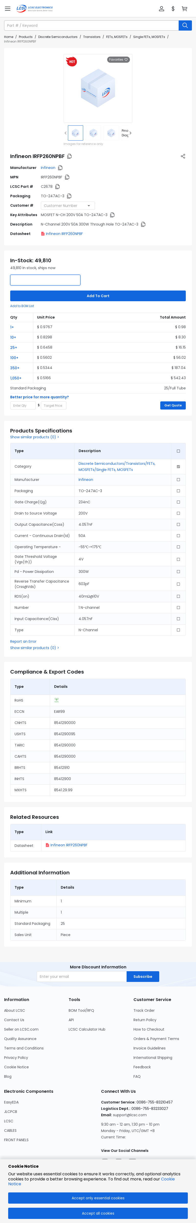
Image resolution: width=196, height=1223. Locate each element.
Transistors (92, 37)
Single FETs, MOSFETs (149, 37)
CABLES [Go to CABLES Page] (10, 1130)
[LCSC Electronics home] (34, 8)
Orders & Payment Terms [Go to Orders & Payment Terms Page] (156, 1038)
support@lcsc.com (130, 1114)
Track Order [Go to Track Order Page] (144, 1010)
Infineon (48, 167)
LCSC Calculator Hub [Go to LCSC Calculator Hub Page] (87, 1029)
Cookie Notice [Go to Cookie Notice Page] (16, 1067)
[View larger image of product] (98, 88)
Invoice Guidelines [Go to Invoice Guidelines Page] (149, 1048)
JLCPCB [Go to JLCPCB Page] (10, 1111)
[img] (75, 133)
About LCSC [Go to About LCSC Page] (14, 1010)
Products (26, 37)
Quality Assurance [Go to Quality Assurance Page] (20, 1038)
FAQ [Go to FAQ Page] (137, 1076)
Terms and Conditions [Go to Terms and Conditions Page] (24, 1048)
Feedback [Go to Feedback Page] (142, 1067)
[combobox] (68, 206)
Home (8, 37)
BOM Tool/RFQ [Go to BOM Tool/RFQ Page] (81, 1010)
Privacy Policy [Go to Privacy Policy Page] (16, 1057)
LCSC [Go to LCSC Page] (8, 1121)
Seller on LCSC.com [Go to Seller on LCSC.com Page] (21, 1029)
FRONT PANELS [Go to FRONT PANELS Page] (16, 1139)
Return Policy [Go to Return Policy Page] (144, 1019)
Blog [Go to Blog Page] (7, 1076)
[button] (161, 9)
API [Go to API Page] (71, 1019)
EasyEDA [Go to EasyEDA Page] (11, 1102)
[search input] (92, 25)
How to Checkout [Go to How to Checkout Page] (148, 1029)
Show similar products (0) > (34, 437)
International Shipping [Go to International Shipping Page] (152, 1057)
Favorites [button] (118, 60)
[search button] (185, 25)
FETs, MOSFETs (117, 37)
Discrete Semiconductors (58, 37)
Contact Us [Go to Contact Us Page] (14, 1019)
